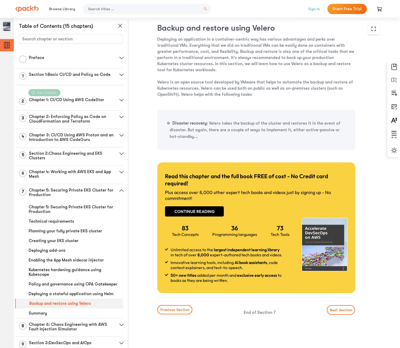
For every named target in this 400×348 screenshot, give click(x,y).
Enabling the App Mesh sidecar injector (66, 260)
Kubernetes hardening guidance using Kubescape (65, 272)
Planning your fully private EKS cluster (65, 231)
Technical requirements (51, 221)
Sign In (314, 9)
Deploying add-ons (47, 250)
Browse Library (62, 9)
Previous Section (174, 310)
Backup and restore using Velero (60, 303)
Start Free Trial (347, 9)
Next (341, 310)
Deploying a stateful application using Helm (71, 294)
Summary (38, 313)
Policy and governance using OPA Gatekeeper (73, 284)
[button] (121, 58)
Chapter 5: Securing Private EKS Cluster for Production (71, 209)
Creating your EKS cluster (54, 240)
